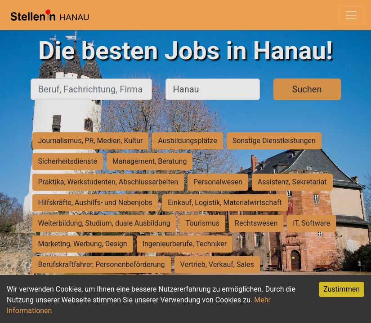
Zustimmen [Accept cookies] (341, 289)
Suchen (307, 89)
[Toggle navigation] (351, 15)
